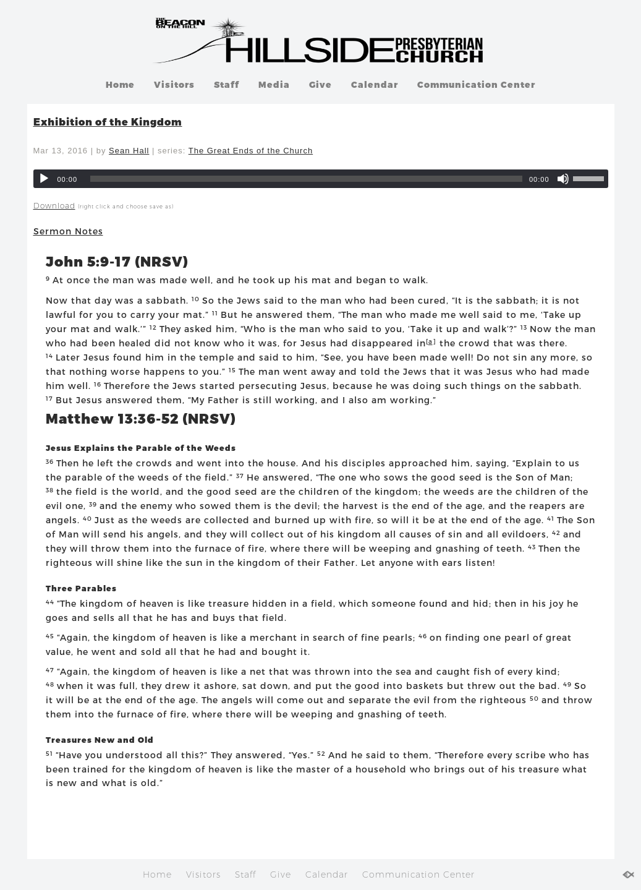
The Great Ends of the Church (251, 150)
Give (320, 84)
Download (54, 205)
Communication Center (476, 84)
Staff (226, 84)
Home (120, 84)
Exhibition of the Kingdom (107, 121)
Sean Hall (129, 150)
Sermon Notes (68, 231)
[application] (320, 178)
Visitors (174, 84)
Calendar (374, 84)
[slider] (306, 179)
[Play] (44, 179)
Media (274, 84)
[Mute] (563, 179)
